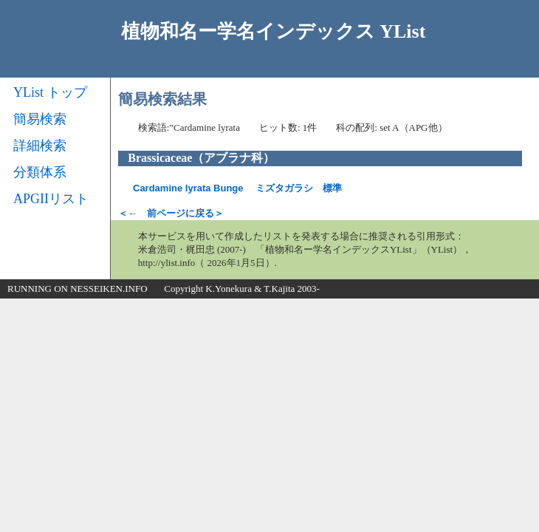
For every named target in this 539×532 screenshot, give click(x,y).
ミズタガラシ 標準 (237, 188)
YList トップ (50, 92)
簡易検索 (39, 119)
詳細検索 (39, 145)
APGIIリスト (51, 198)
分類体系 (39, 172)
